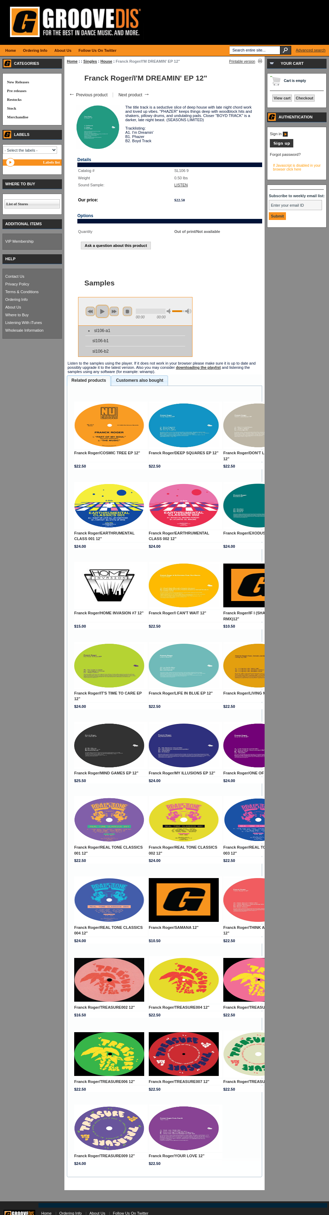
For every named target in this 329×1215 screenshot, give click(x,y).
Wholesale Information (24, 330)
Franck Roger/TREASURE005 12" (253, 1007)
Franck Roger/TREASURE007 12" (179, 1081)
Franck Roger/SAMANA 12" (173, 927)
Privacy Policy (17, 284)
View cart (282, 98)
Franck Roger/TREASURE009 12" (104, 1156)
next (114, 311)
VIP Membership (19, 241)
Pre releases (16, 91)
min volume (170, 311)
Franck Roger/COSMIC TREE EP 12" (107, 453)
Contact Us (14, 276)
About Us (13, 307)
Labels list (51, 162)
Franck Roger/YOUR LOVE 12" (176, 1156)
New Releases (18, 82)
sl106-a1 (102, 330)
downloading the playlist (198, 367)
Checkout (304, 98)
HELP (10, 259)
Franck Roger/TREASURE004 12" (179, 1007)
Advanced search (311, 50)
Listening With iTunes (23, 322)
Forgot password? (285, 154)
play (102, 311)
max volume (188, 311)
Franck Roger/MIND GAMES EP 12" (106, 773)
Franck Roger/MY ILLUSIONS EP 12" (182, 773)
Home (72, 61)
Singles (90, 61)
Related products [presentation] (88, 380)
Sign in (279, 134)
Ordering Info (16, 299)
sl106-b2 (100, 351)
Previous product (88, 94)
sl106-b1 (100, 340)
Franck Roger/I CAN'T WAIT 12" (177, 613)
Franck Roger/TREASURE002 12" (104, 1007)
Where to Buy (17, 315)
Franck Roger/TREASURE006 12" (104, 1081)
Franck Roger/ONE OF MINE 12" (252, 773)
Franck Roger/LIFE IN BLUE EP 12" (181, 693)
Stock (11, 108)
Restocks (14, 99)
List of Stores (17, 204)
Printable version (242, 61)
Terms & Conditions (21, 292)
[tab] (89, 380)
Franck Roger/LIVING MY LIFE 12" (254, 693)
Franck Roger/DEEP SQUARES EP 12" (183, 453)
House (106, 61)
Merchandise (17, 117)
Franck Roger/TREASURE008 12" (253, 1081)
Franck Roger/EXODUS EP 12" (251, 533)
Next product (133, 94)
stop (127, 311)
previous (90, 311)
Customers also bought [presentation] (139, 380)
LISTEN (181, 185)
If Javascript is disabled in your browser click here (297, 167)
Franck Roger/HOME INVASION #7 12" (109, 613)
